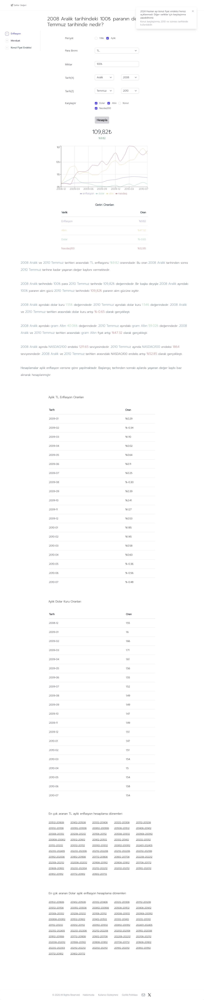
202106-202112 (56, 862)
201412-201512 (99, 839)
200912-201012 (100, 845)
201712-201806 (100, 857)
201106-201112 (99, 834)
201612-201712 (99, 874)
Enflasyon (13, 34)
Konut (126, 103)
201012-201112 (77, 845)
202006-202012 (78, 862)
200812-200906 (100, 828)
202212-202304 (78, 868)
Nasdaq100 (105, 108)
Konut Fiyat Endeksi (18, 48)
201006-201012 (122, 834)
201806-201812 (122, 862)
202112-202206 (100, 851)
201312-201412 (121, 839)
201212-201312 (143, 839)
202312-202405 (57, 851)
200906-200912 (144, 834)
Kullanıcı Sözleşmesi (108, 994)
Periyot (69, 38)
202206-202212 (144, 857)
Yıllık (101, 38)
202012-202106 (144, 851)
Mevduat (12, 41)
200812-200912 (122, 845)
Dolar (102, 103)
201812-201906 (78, 857)
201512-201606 (56, 822)
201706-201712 (143, 862)
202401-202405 (144, 845)
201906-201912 (100, 862)
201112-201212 (56, 845)
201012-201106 (56, 828)
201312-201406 (100, 822)
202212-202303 (57, 948)
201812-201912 (56, 874)
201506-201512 (122, 828)
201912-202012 (143, 868)
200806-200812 (57, 839)
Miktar (68, 64)
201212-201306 (122, 822)
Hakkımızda (88, 994)
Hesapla (102, 120)
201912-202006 (57, 857)
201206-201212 (78, 834)
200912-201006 (78, 828)
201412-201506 (78, 822)
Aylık (113, 38)
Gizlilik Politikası (130, 994)
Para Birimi (71, 51)
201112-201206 (143, 822)
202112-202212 (99, 868)
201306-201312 (56, 834)
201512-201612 (77, 839)
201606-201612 (56, 868)
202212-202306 (78, 851)
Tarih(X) (69, 78)
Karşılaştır (70, 103)
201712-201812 (77, 874)
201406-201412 (143, 828)
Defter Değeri (20, 5)
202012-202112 (122, 868)
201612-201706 (122, 857)
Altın (114, 103)
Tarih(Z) (69, 91)
